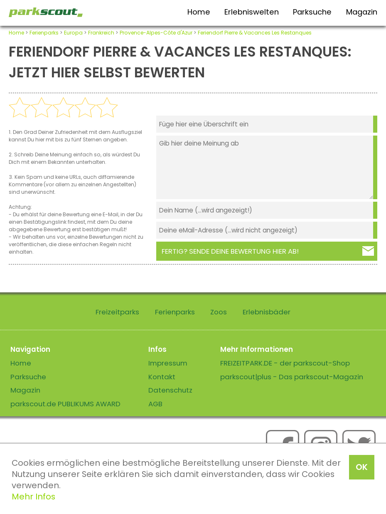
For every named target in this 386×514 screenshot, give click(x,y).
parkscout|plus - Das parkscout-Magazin (291, 377)
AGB (155, 404)
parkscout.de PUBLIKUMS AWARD (65, 404)
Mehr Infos (33, 496)
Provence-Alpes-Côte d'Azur (156, 32)
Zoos (218, 312)
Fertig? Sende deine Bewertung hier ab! (230, 251)
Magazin (361, 12)
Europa (73, 32)
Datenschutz (170, 390)
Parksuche (312, 12)
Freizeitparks (117, 312)
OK (362, 467)
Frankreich (101, 32)
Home (198, 12)
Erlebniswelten (251, 12)
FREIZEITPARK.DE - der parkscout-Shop (285, 363)
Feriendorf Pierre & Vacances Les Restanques (255, 32)
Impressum (167, 363)
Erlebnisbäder (266, 312)
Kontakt (161, 377)
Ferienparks (44, 32)
